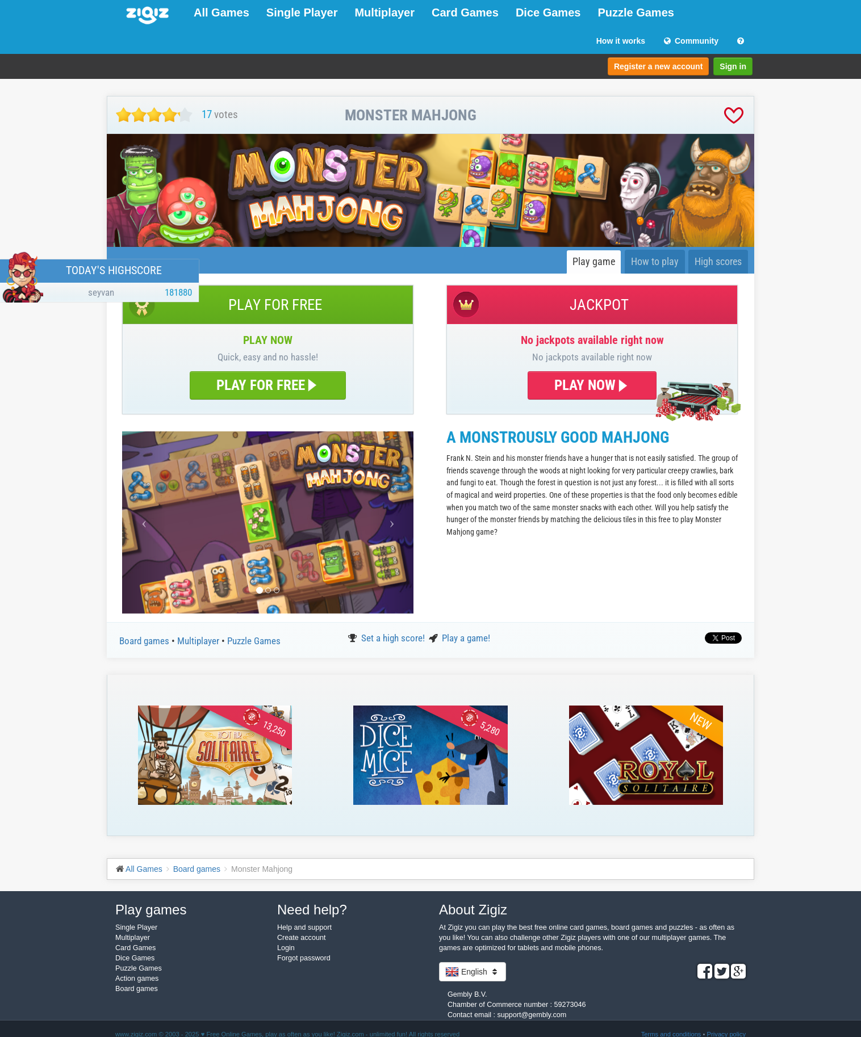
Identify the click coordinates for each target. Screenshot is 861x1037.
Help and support (304, 927)
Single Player (302, 12)
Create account (301, 938)
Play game (593, 261)
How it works (620, 40)
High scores (718, 261)
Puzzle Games (635, 12)
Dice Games (548, 12)
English (472, 972)
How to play (655, 261)
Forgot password (304, 958)
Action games (136, 979)
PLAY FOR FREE (267, 385)
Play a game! (466, 638)
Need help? (312, 909)
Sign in (733, 66)
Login (286, 948)
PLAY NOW (592, 385)
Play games (150, 909)
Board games (145, 640)
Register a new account (658, 66)
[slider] (154, 115)
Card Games (465, 12)
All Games (221, 12)
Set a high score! (394, 638)
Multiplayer (384, 12)
